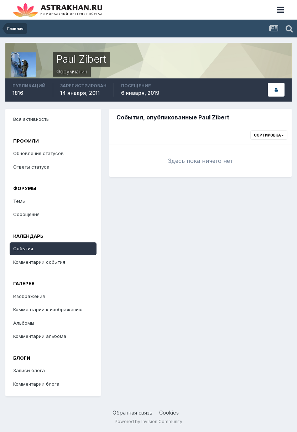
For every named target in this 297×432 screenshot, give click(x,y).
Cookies (169, 413)
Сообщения (26, 214)
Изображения (29, 296)
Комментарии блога (36, 384)
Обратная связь (132, 413)
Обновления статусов (38, 153)
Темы (19, 201)
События (23, 248)
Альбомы (23, 323)
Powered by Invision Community (148, 421)
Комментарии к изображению (48, 309)
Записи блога (29, 370)
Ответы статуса (31, 167)
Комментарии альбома (39, 336)
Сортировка (269, 135)
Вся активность (31, 119)
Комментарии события (39, 262)
